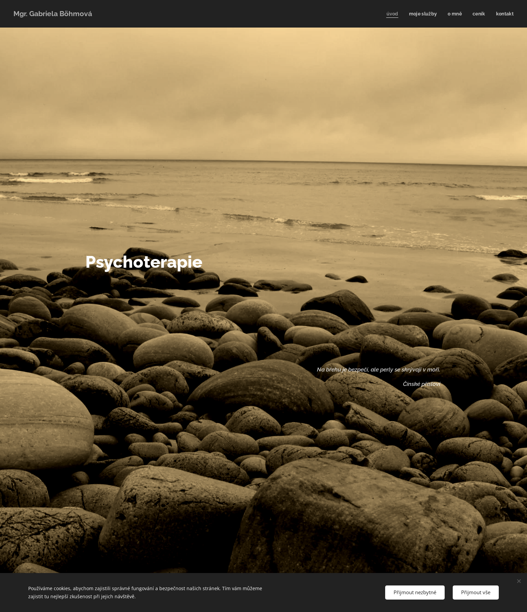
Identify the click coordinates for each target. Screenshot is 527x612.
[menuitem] (390, 13)
